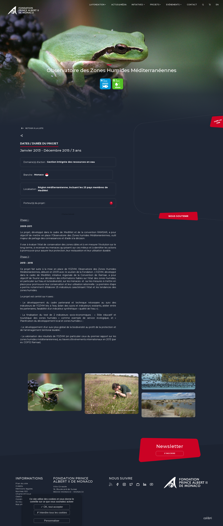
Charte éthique (23, 494)
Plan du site (22, 483)
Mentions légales (24, 488)
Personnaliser (51, 520)
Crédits (19, 486)
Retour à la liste (32, 128)
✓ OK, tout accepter (52, 507)
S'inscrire (169, 453)
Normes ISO (22, 491)
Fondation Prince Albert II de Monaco (23, 11)
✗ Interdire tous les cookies (52, 512)
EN (217, 4)
